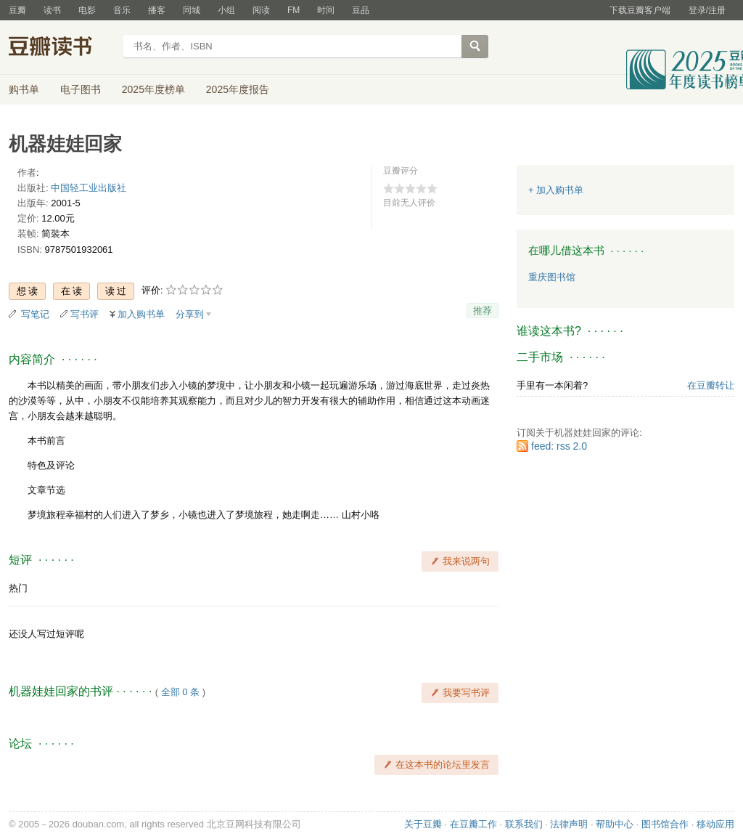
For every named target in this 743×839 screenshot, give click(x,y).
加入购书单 (141, 314)
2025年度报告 (237, 89)
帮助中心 (614, 824)
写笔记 (35, 314)
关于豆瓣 (423, 824)
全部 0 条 (180, 691)
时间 (325, 10)
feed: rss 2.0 (559, 446)
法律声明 (569, 824)
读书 (52, 10)
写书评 (84, 314)
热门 (18, 588)
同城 (191, 10)
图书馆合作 (665, 824)
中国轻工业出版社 (88, 187)
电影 (87, 10)
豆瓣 (17, 10)
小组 (226, 10)
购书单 (24, 89)
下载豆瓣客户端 (639, 10)
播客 (156, 10)
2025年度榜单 (153, 89)
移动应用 (715, 824)
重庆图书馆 (551, 277)
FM (293, 10)
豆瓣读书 (61, 48)
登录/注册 (707, 10)
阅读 (261, 10)
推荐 (482, 310)
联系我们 (524, 824)
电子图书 (80, 89)
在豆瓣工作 (473, 824)
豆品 (360, 10)
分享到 (190, 314)
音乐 (122, 10)
